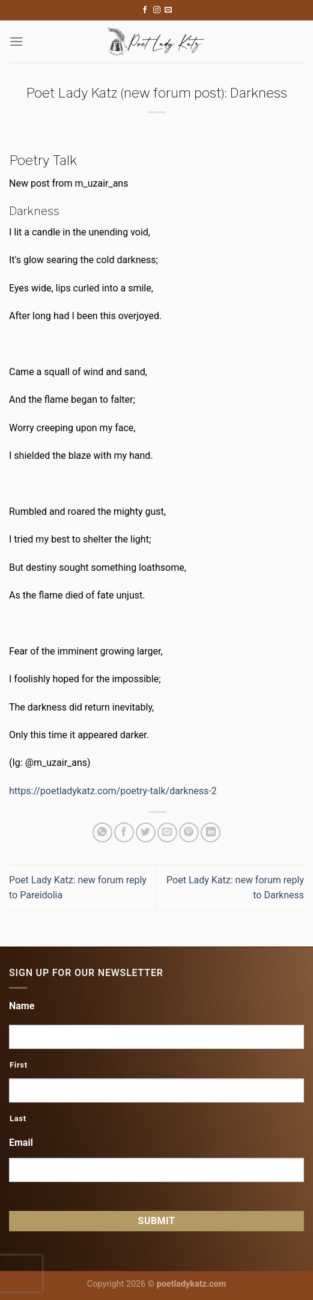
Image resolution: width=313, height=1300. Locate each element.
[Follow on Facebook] (144, 10)
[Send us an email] (168, 10)
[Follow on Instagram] (156, 10)
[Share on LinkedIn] (210, 832)
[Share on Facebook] (124, 832)
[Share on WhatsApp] (102, 832)
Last (18, 1118)
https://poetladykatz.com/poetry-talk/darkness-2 (113, 791)
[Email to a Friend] (167, 832)
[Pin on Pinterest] (189, 832)
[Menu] (16, 41)
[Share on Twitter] (146, 832)
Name (21, 1006)
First (19, 1064)
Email (21, 1142)
